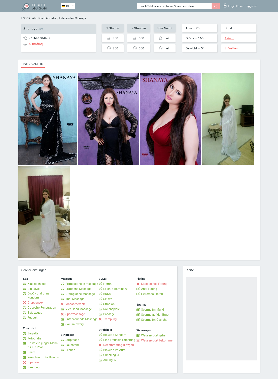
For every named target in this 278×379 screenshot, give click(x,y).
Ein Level (34, 289)
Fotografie (34, 338)
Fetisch (32, 317)
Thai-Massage (74, 299)
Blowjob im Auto (114, 350)
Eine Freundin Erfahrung (119, 340)
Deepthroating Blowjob (118, 345)
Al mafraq (52, 18)
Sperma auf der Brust (155, 314)
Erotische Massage (78, 289)
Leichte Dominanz (115, 289)
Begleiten (34, 333)
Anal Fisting (149, 289)
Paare (31, 352)
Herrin (107, 284)
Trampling (110, 319)
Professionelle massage (81, 284)
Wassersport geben (154, 335)
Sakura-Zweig (74, 324)
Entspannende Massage (81, 319)
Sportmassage (75, 314)
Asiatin (229, 38)
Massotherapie (75, 304)
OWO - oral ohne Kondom (38, 295)
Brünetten (231, 48)
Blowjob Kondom (114, 335)
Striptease (72, 340)
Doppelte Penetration (42, 307)
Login (240, 5)
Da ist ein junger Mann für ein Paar (43, 345)
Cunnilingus (111, 355)
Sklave (107, 299)
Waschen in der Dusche (43, 357)
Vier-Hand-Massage (78, 309)
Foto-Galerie (33, 63)
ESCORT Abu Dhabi (33, 18)
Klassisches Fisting (154, 284)
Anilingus (109, 360)
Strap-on (109, 304)
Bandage (109, 314)
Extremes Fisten (152, 294)
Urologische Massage (80, 294)
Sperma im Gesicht (154, 320)
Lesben (70, 350)
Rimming (33, 367)
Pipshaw (33, 362)
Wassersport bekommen (157, 340)
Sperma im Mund (152, 309)
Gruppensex (35, 302)
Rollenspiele (111, 309)
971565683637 (39, 38)
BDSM (107, 294)
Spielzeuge (35, 312)
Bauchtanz (72, 345)
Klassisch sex (37, 284)
